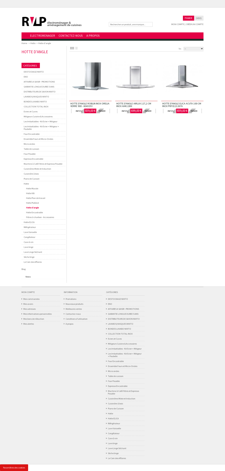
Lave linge (28, 247)
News (28, 276)
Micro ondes (29, 144)
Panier (188, 18)
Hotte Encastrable (34, 212)
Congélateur (29, 237)
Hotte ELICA (29, 222)
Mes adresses (29, 308)
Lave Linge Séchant (33, 252)
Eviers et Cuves (31, 111)
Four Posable (29, 153)
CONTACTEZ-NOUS (71, 35)
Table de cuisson (31, 148)
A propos (69, 323)
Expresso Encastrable (33, 158)
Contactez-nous (73, 313)
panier (102, 111)
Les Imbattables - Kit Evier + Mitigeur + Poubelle (41, 127)
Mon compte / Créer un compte (187, 24)
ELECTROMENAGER (42, 35)
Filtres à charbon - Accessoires (40, 217)
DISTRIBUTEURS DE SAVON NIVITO (40, 91)
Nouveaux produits (74, 304)
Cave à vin (28, 242)
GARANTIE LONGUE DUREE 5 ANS (39, 86)
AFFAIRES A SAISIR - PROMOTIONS (39, 81)
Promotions (71, 299)
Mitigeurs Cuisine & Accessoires (38, 116)
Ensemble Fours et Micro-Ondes (38, 139)
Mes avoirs (28, 304)
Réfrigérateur (30, 227)
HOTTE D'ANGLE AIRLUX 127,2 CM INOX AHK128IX (133, 105)
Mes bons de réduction (33, 318)
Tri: (179, 48)
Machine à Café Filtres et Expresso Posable (43, 163)
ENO (26, 76)
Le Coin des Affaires (33, 262)
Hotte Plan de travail (35, 198)
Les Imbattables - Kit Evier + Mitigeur (40, 121)
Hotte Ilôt (30, 193)
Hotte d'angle (32, 207)
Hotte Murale (32, 188)
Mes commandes (31, 299)
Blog (24, 269)
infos (79, 111)
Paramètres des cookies (14, 467)
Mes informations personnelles (37, 313)
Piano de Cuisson (32, 178)
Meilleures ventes (74, 308)
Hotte (32, 43)
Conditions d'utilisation (77, 318)
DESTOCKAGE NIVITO (34, 71)
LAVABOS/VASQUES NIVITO (36, 96)
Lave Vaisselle (30, 232)
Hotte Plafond (32, 202)
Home (24, 35)
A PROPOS (93, 35)
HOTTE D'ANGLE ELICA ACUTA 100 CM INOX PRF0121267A (181, 105)
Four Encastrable (32, 134)
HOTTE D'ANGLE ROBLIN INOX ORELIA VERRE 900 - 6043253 (89, 105)
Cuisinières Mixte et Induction (37, 168)
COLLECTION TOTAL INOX (36, 106)
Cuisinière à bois (31, 173)
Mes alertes (28, 323)
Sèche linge (29, 257)
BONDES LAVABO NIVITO (35, 101)
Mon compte (28, 292)
